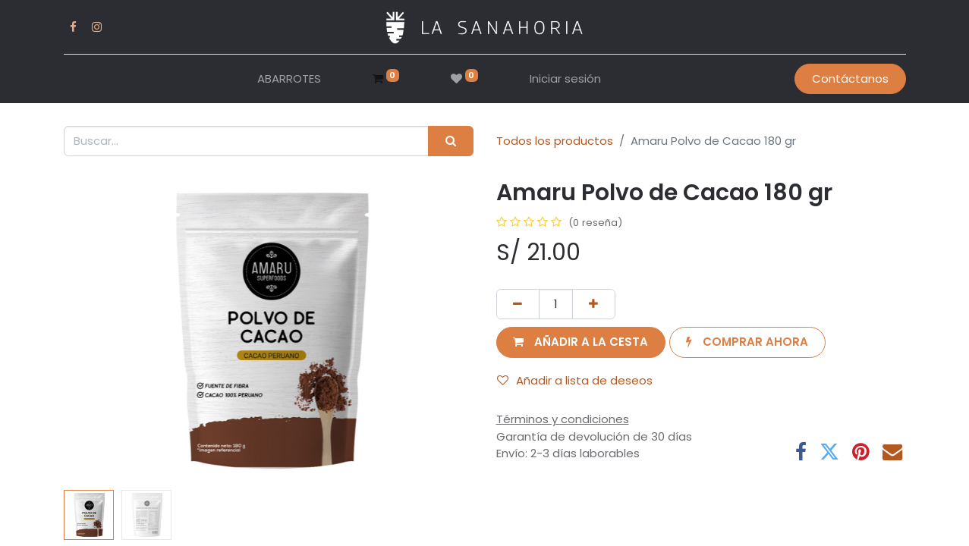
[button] (580, 342)
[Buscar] (450, 141)
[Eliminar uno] (518, 304)
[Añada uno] (593, 304)
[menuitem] (289, 79)
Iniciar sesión (565, 78)
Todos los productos (554, 141)
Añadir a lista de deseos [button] (575, 380)
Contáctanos (850, 78)
